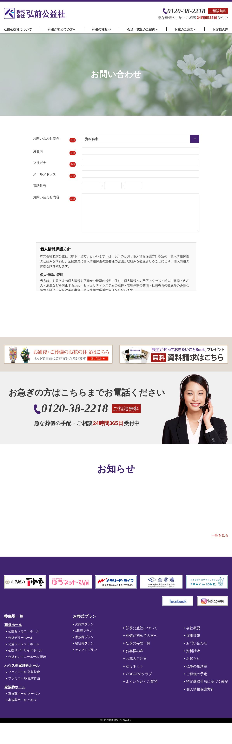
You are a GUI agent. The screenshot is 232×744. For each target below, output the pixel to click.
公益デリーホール (20, 637)
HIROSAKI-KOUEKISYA (115, 720)
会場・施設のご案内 (142, 29)
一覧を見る (220, 535)
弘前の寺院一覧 (138, 643)
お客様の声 (220, 29)
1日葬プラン (83, 630)
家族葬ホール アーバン (24, 693)
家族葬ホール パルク (22, 700)
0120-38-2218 (186, 11)
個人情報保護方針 (200, 689)
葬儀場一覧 (13, 616)
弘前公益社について (18, 29)
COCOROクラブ (139, 674)
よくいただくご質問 (141, 681)
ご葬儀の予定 (196, 674)
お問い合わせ (196, 643)
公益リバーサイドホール (25, 650)
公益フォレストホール (23, 644)
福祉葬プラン (84, 643)
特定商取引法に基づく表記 (207, 681)
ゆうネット (134, 666)
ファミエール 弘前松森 (24, 672)
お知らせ (193, 659)
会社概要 (193, 628)
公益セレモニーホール (23, 631)
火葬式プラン (84, 624)
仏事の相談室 (196, 666)
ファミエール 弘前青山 (24, 678)
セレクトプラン (86, 649)
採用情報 (193, 636)
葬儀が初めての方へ (62, 29)
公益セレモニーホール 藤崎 (27, 656)
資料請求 (193, 651)
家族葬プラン (84, 637)
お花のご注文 (136, 659)
